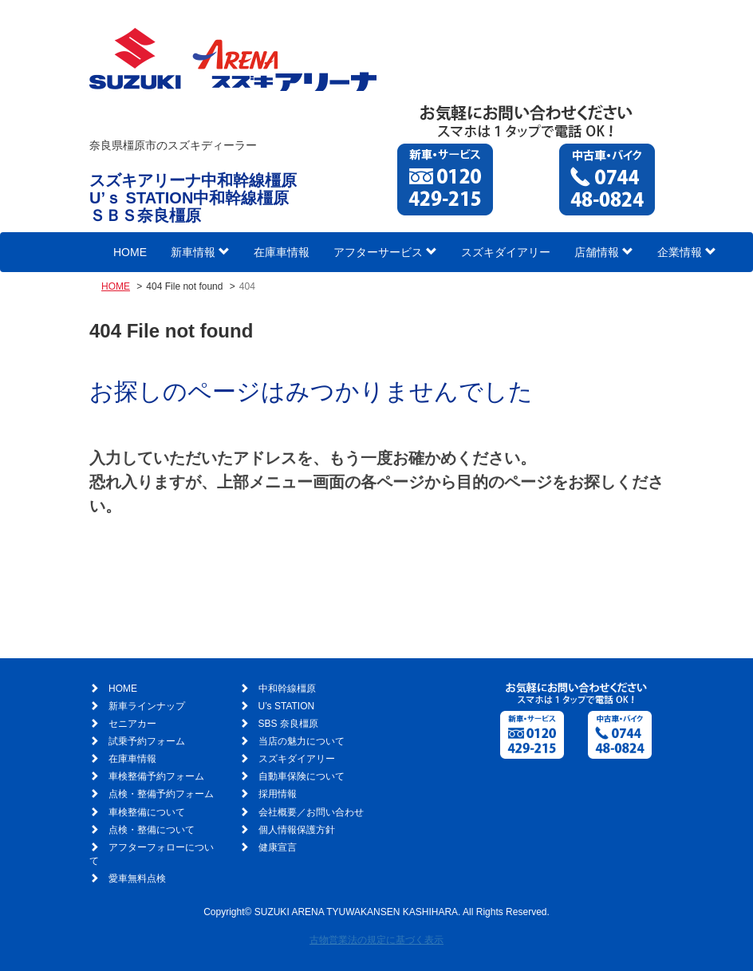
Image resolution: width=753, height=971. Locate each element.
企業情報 (686, 252)
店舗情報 (603, 252)
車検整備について (146, 812)
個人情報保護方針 (296, 829)
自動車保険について (301, 776)
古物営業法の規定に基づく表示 (376, 939)
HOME (130, 252)
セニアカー (132, 723)
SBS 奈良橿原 (288, 723)
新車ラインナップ (146, 706)
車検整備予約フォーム (156, 776)
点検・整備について (151, 829)
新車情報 (200, 252)
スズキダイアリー (505, 252)
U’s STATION (286, 706)
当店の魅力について (301, 741)
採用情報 (277, 793)
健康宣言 (277, 847)
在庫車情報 (281, 252)
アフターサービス (385, 252)
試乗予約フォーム (146, 741)
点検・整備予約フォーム (161, 793)
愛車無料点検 (137, 878)
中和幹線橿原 (287, 688)
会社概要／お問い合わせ (311, 812)
